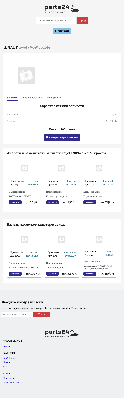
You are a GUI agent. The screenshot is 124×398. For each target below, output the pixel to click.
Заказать (15, 202)
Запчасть (12, 97)
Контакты (8, 378)
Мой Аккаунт (10, 358)
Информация (54, 97)
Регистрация (62, 31)
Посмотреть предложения (62, 137)
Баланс (7, 362)
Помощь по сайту (12, 382)
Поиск (82, 20)
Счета (6, 366)
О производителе (32, 97)
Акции (7, 346)
